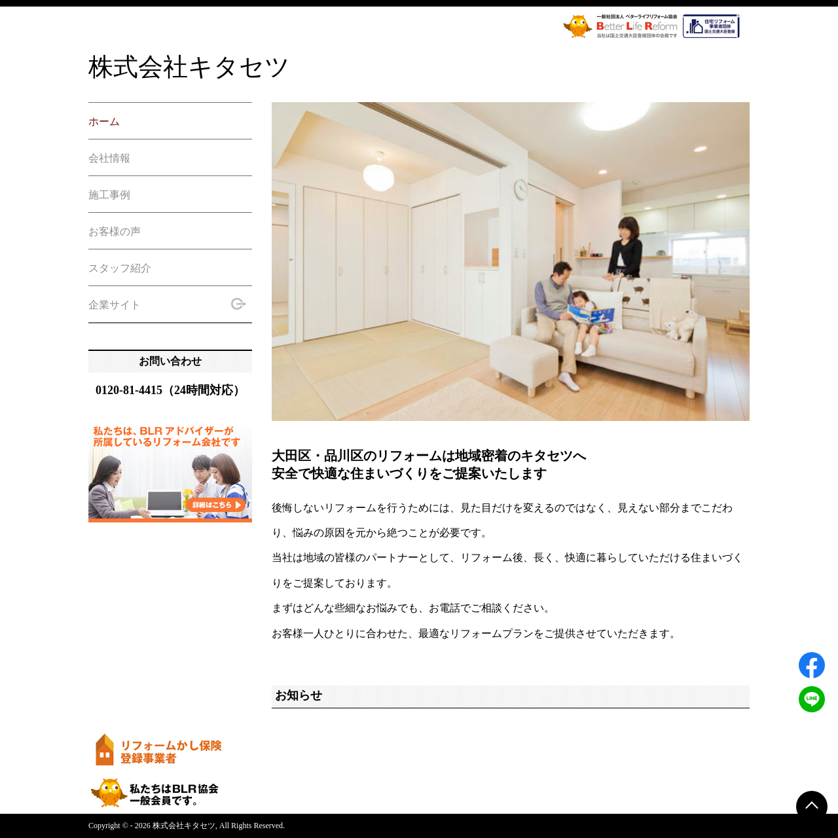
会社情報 (109, 158)
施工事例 (109, 194)
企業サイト (167, 304)
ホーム (104, 121)
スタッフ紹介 (119, 268)
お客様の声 (114, 231)
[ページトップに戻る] (812, 806)
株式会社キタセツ (189, 67)
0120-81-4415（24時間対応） (170, 390)
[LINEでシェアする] (812, 699)
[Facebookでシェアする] (812, 665)
